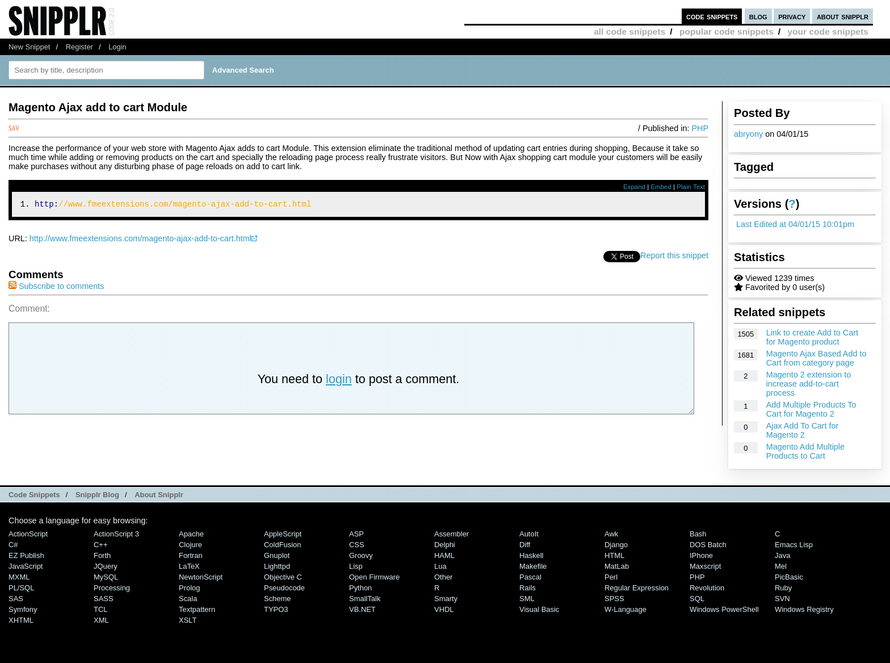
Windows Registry (804, 609)
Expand (634, 186)
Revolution (707, 588)
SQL (697, 598)
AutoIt (529, 534)
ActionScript (28, 534)
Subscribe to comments (56, 287)
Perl (611, 577)
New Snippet (29, 47)
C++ (100, 544)
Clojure (190, 544)
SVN (782, 598)
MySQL (106, 577)
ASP (356, 534)
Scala (188, 598)
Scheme (277, 598)
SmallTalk (364, 598)
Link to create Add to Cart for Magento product (812, 337)
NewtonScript (200, 577)
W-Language (625, 609)
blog (758, 16)
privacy (791, 16)
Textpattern (197, 609)
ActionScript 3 (116, 534)
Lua (440, 566)
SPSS (614, 598)
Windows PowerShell (724, 609)
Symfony (23, 609)
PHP (699, 128)
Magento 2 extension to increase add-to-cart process (808, 383)
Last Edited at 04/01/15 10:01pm (795, 224)
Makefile (533, 566)
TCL (100, 609)
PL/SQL (21, 588)
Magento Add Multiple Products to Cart (805, 451)
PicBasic (789, 577)
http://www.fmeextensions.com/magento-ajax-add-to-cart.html (140, 240)
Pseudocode (284, 588)
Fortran (191, 555)
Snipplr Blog (97, 494)
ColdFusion (282, 544)
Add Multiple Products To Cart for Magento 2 (811, 409)
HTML (614, 555)
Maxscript (705, 566)
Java (782, 555)
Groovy (361, 555)
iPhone (701, 555)
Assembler (451, 534)
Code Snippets (34, 494)
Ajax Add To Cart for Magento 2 (802, 430)
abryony (748, 134)
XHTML (21, 620)
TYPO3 (276, 609)
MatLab (616, 566)
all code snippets (629, 31)
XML (101, 620)
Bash (698, 534)
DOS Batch (708, 544)
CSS (356, 544)
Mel (781, 566)
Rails (527, 588)
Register (79, 47)
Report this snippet (674, 257)
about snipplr (842, 16)
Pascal (530, 577)
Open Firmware (374, 577)
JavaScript (26, 566)
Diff (524, 544)
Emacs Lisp (794, 544)
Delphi (444, 544)
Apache (191, 534)
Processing (112, 588)
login (339, 381)
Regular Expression (636, 588)
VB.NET (362, 609)
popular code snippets (726, 31)
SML (527, 598)
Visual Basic (539, 609)
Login (117, 47)
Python (360, 588)
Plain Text (691, 186)
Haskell (531, 555)
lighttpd (277, 566)
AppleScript (282, 534)
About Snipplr (159, 494)
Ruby (783, 588)
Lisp (356, 566)
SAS (16, 598)
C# (13, 544)
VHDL (444, 609)
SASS (104, 598)
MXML (19, 577)
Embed (660, 186)
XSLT (187, 620)
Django (616, 544)
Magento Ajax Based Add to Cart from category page (816, 358)
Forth (102, 555)
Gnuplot (276, 555)
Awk (611, 534)
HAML (444, 555)
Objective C (283, 577)
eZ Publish (26, 555)
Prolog (189, 588)
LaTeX (189, 566)
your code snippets (827, 31)
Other (443, 577)
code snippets (712, 16)
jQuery (105, 566)
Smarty (445, 598)
